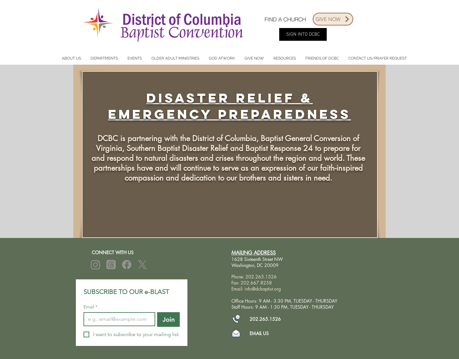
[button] (71, 58)
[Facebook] (126, 264)
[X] (142, 264)
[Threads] (111, 264)
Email (90, 307)
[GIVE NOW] (333, 19)
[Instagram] (95, 264)
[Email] (117, 319)
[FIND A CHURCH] (285, 19)
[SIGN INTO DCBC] (303, 34)
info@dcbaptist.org (262, 289)
